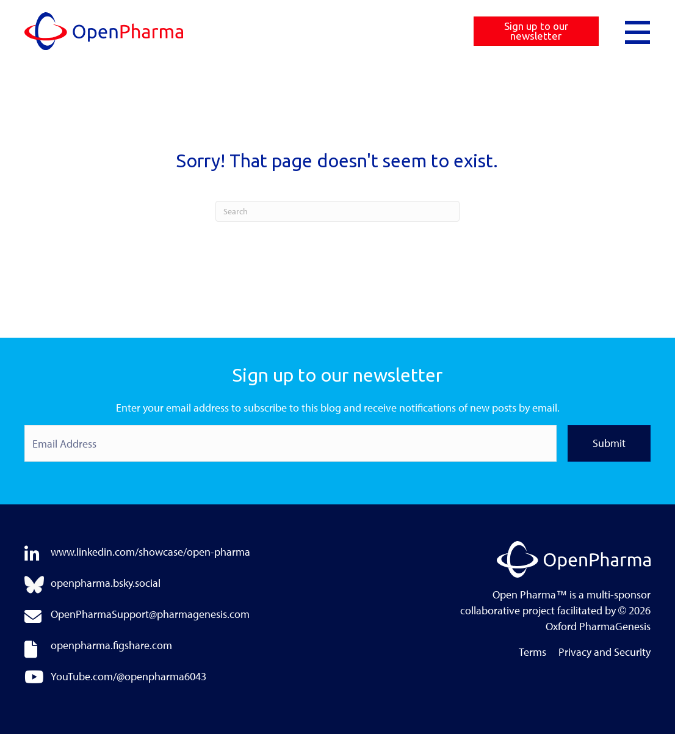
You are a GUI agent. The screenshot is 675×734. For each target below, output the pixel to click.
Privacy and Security (604, 652)
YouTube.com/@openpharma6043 (128, 676)
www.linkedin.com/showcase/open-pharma (150, 552)
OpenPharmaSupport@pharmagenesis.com (150, 614)
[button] (637, 31)
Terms (532, 652)
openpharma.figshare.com (111, 645)
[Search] (337, 211)
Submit (609, 443)
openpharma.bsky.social (106, 583)
